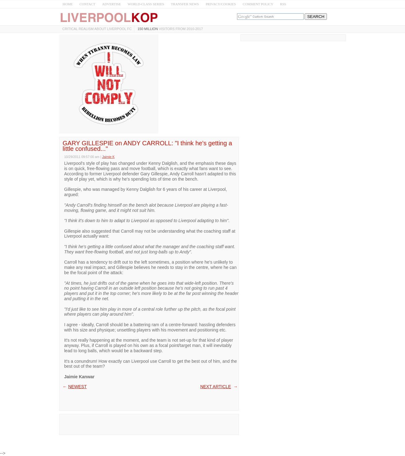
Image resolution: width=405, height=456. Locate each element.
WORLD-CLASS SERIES (146, 4)
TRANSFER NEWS (185, 4)
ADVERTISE (111, 4)
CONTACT (87, 4)
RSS (283, 4)
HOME (68, 4)
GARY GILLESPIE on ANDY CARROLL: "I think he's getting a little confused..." (147, 145)
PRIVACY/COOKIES (221, 4)
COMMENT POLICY (258, 4)
